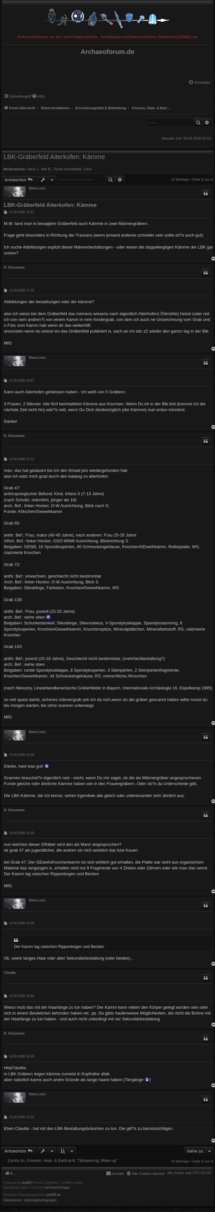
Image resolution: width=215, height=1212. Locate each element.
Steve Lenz (37, 188)
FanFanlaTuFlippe (57, 1187)
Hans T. (33, 169)
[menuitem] (199, 82)
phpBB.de (53, 1194)
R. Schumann (14, 267)
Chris (87, 169)
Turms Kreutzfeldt (67, 169)
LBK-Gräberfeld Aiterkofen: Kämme (54, 156)
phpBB (26, 1183)
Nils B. (46, 169)
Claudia (10, 972)
